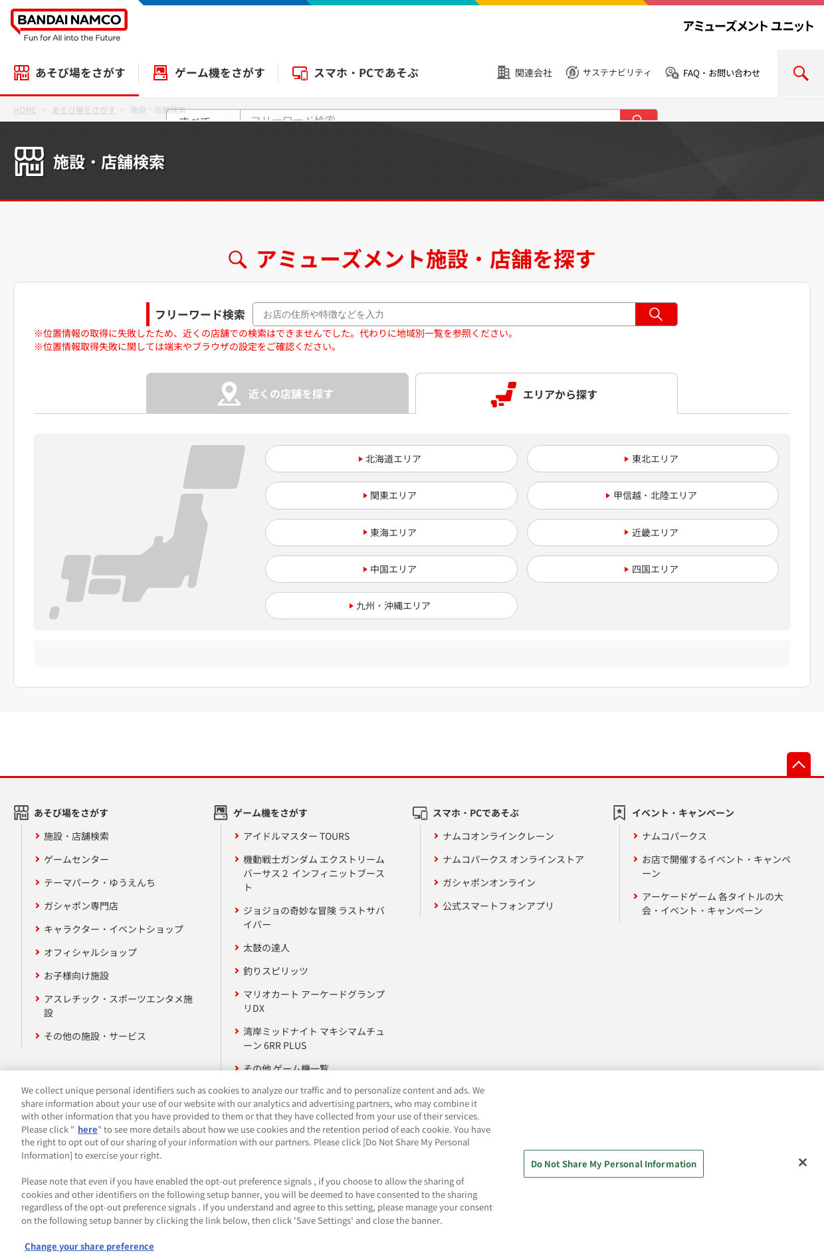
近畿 (641, 532)
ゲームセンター (76, 859)
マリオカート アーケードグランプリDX (314, 1001)
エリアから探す (560, 394)
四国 (641, 568)
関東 (379, 495)
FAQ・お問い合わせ (721, 72)
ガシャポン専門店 (81, 905)
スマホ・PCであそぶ (366, 72)
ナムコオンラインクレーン (498, 835)
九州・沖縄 (379, 605)
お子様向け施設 (76, 975)
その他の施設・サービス (95, 1035)
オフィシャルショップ (90, 952)
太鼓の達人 (266, 947)
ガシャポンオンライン (489, 882)
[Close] (802, 1173)
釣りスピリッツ (275, 970)
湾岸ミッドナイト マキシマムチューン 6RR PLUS (314, 1038)
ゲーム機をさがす (220, 72)
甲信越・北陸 (641, 495)
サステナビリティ (617, 72)
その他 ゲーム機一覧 (286, 1068)
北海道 (379, 458)
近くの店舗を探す (291, 393)
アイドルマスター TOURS (296, 835)
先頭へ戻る (799, 764)
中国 (379, 568)
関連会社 (533, 72)
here (88, 1139)
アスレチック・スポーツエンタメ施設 (118, 1005)
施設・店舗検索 (76, 835)
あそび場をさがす (80, 72)
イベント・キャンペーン (683, 812)
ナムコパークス (674, 835)
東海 (379, 532)
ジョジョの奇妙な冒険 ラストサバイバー (314, 917)
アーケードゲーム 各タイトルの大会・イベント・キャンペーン (712, 903)
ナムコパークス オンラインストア (513, 859)
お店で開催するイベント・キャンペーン (716, 866)
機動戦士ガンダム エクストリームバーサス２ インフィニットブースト (314, 873)
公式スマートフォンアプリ (498, 905)
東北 (641, 458)
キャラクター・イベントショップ (113, 928)
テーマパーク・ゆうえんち (99, 882)
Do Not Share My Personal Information (614, 1174)
